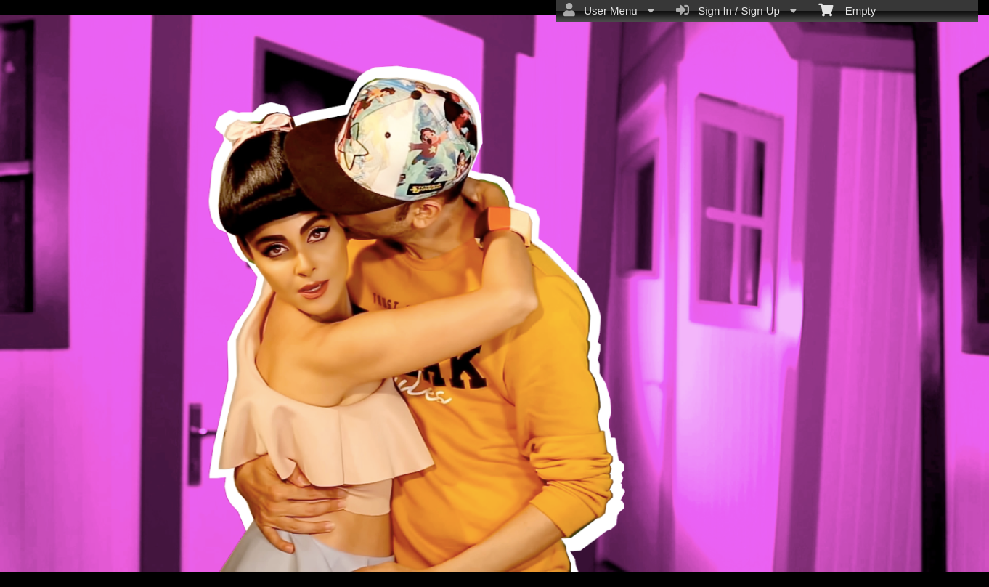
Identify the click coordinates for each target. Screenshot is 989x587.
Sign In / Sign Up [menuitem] (736, 10)
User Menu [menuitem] (608, 10)
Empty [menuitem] (847, 9)
